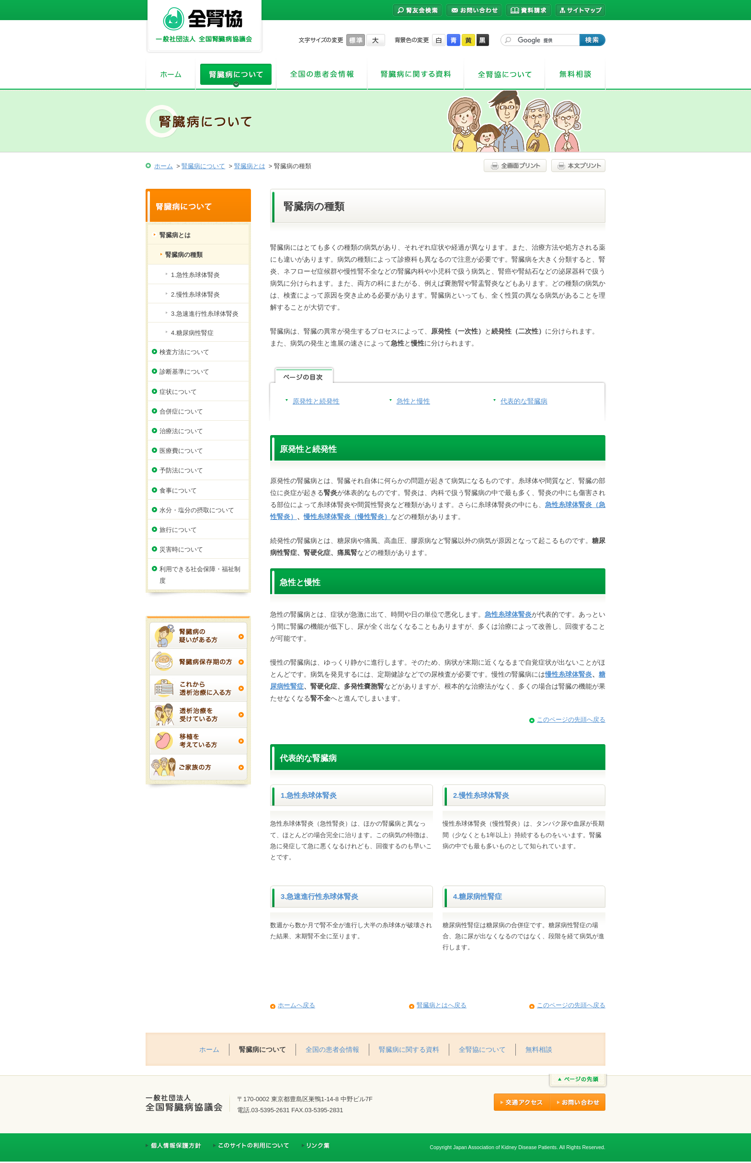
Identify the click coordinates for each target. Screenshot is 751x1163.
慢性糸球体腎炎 (568, 674)
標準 (355, 40)
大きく (375, 40)
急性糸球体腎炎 (508, 614)
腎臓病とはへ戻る (442, 1005)
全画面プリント (516, 165)
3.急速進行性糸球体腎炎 (319, 896)
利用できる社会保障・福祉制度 (199, 574)
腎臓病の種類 (184, 254)
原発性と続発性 (316, 401)
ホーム (170, 74)
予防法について (181, 470)
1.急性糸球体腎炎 (309, 795)
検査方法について (184, 352)
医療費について (181, 450)
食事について (178, 490)
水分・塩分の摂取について (196, 510)
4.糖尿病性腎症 (477, 896)
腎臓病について (235, 74)
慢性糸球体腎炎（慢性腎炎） (347, 516)
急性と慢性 (413, 401)
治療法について (181, 431)
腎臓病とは (249, 166)
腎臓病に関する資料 (415, 74)
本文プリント (577, 165)
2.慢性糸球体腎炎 (481, 795)
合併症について (181, 411)
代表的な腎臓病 (524, 401)
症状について (178, 391)
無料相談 (575, 74)
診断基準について (184, 371)
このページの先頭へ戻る (571, 719)
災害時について (181, 549)
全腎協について (504, 74)
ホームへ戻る (296, 1005)
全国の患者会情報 (321, 74)
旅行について (178, 529)
